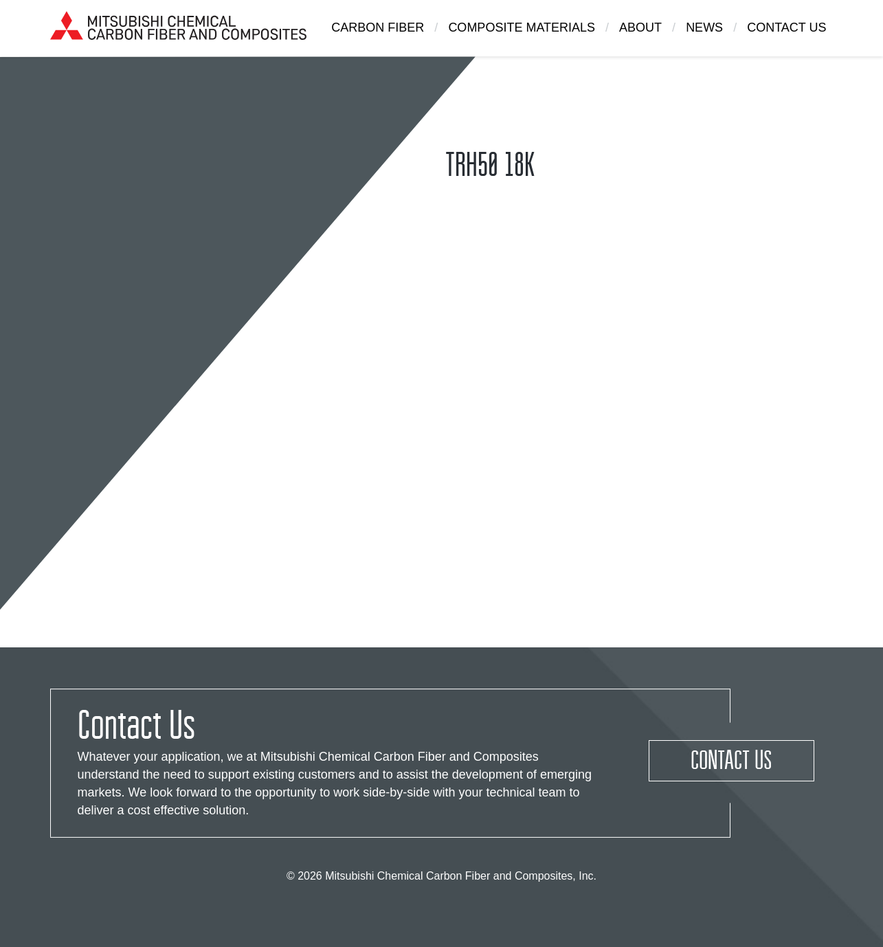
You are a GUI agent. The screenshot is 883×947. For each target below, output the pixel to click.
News (704, 27)
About (640, 27)
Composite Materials (521, 27)
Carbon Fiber (377, 27)
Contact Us (786, 27)
